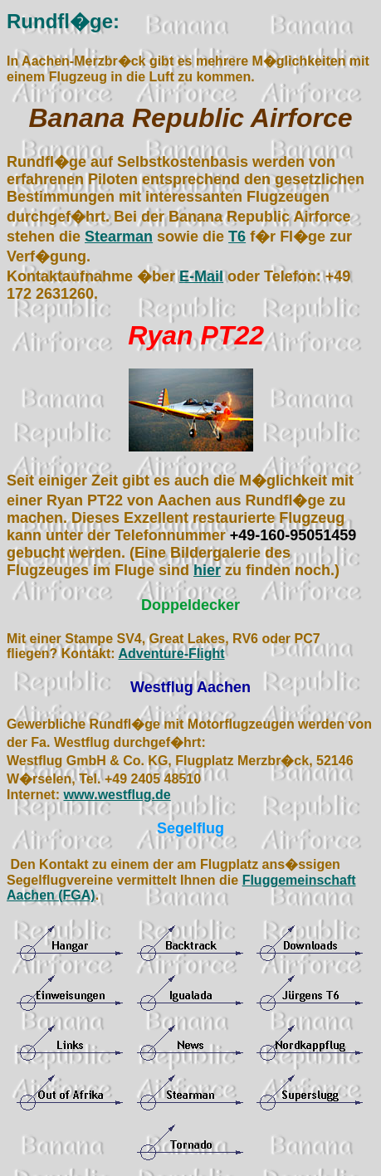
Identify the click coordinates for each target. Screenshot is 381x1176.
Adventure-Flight (172, 654)
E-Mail (201, 276)
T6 (237, 236)
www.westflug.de (116, 795)
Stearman (119, 236)
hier (207, 570)
